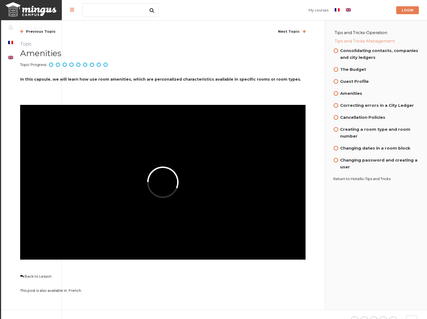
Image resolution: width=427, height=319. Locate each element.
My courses (318, 10)
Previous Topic (101, 31)
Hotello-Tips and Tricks (385, 192)
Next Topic (303, 31)
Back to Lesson (96, 258)
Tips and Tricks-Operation (375, 32)
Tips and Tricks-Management (379, 41)
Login (407, 10)
